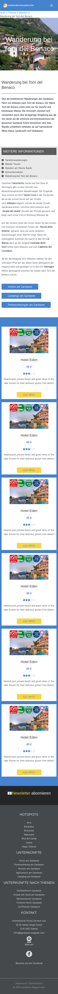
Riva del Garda (29, 838)
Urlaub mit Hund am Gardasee (29, 894)
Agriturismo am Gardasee (29, 872)
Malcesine (29, 834)
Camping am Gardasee (29, 876)
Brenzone (29, 830)
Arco (29, 822)
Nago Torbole (29, 846)
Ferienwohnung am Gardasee (29, 864)
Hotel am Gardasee (29, 860)
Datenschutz (35, 983)
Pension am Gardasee (29, 868)
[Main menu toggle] (51, 5)
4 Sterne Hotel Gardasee (29, 902)
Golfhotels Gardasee (29, 906)
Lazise (29, 842)
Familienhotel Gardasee (29, 890)
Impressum (21, 983)
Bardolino (29, 826)
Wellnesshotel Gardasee (29, 898)
